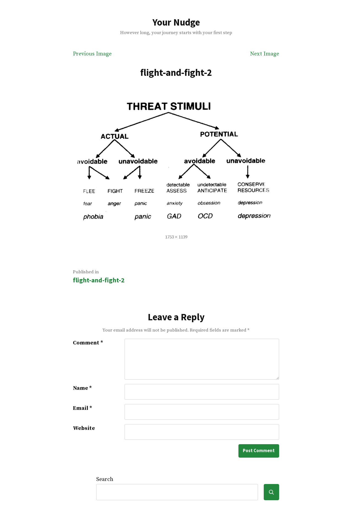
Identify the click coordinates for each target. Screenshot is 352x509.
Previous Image (92, 54)
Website (84, 428)
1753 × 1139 (176, 237)
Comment (88, 343)
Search (104, 479)
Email (82, 408)
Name (82, 388)
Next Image (264, 54)
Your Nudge (176, 22)
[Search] (271, 492)
